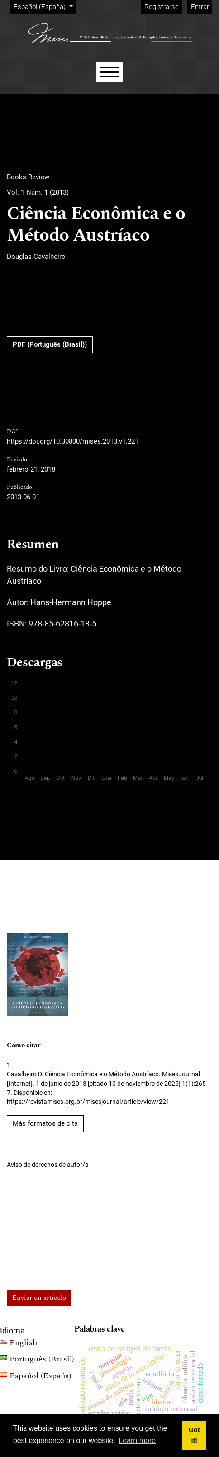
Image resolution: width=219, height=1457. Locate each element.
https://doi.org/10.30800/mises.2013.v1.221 (72, 441)
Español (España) (44, 6)
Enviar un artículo (39, 1298)
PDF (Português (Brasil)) (50, 344)
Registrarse (161, 7)
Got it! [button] (194, 1435)
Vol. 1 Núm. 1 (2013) (38, 192)
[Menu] (109, 72)
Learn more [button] (137, 1440)
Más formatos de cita (45, 1123)
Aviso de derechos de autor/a (48, 1164)
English (18, 1344)
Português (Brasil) (37, 1360)
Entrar (200, 7)
